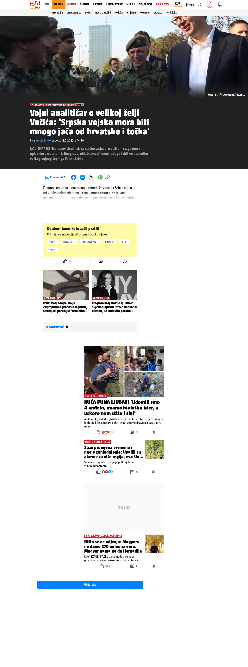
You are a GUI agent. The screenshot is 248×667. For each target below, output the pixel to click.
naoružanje (69, 241)
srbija (125, 241)
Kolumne (145, 12)
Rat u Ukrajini (103, 12)
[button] (199, 5)
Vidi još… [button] (172, 12)
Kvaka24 (158, 12)
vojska (53, 249)
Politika (119, 12)
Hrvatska (57, 12)
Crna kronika (74, 12)
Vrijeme (131, 12)
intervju (110, 241)
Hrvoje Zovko (43, 140)
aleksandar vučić (91, 241)
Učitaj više (90, 584)
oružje (53, 241)
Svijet (88, 12)
